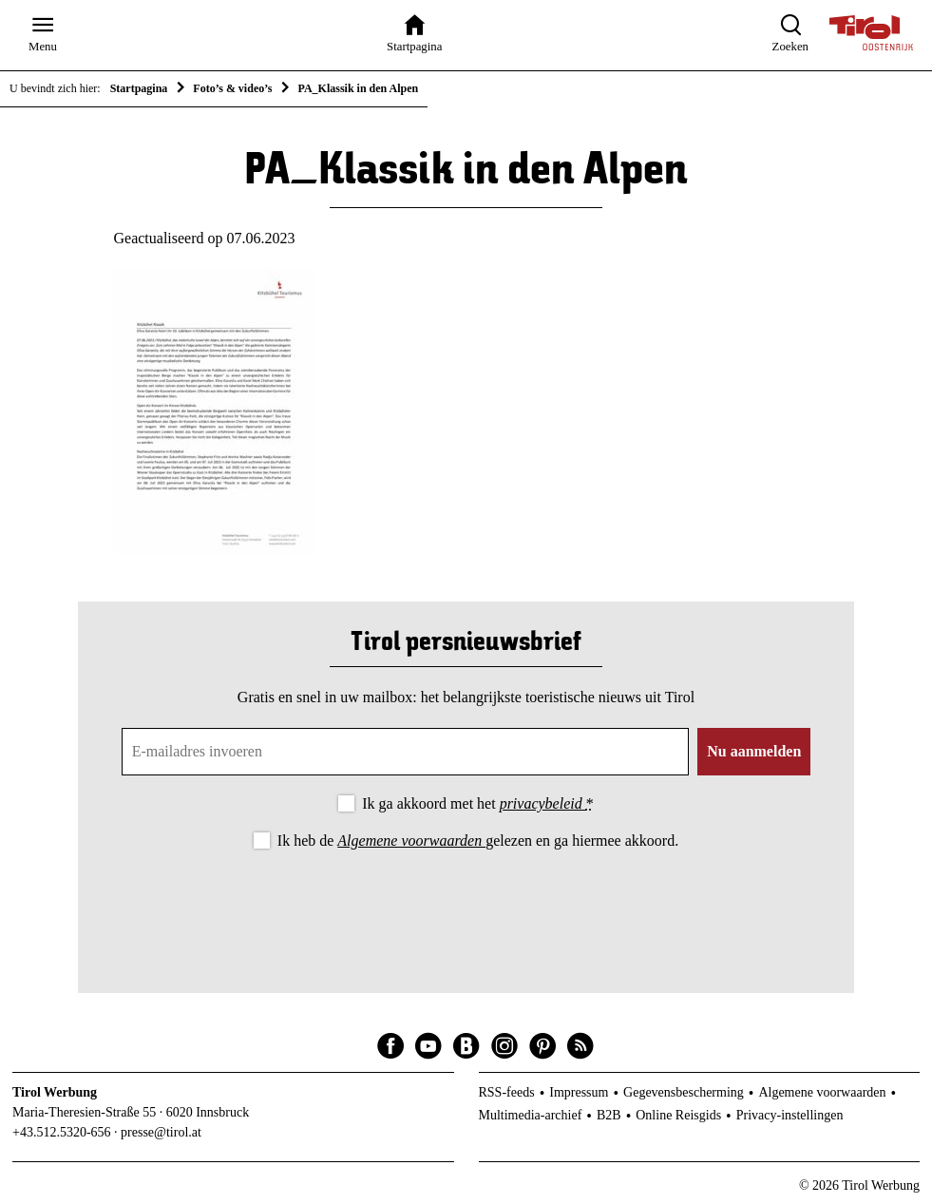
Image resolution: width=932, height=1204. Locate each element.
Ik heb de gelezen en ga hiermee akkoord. (477, 840)
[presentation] (465, 906)
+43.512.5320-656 (61, 1132)
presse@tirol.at (161, 1132)
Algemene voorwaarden (411, 840)
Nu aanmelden (754, 751)
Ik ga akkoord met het (477, 803)
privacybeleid (543, 803)
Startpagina (139, 88)
